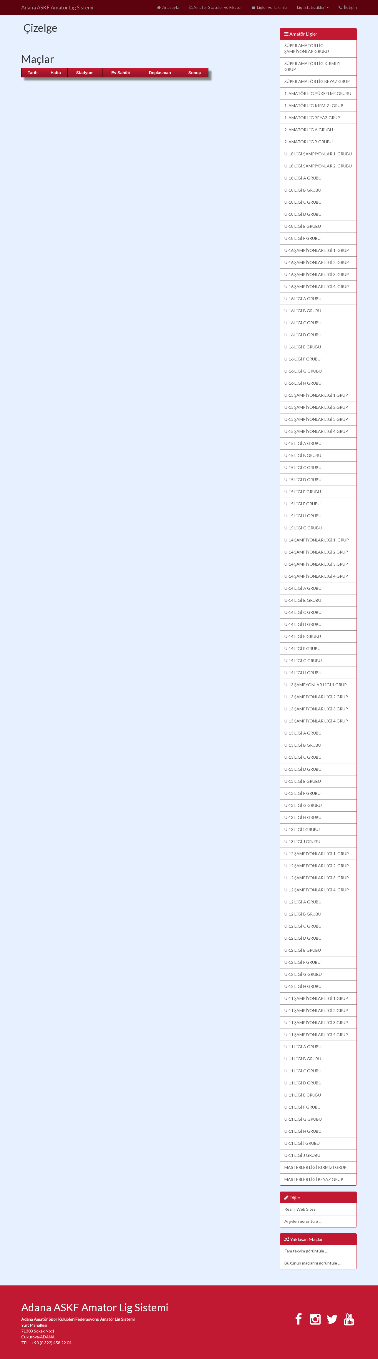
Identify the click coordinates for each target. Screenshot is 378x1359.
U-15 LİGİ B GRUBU (302, 455)
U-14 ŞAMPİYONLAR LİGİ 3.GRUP (316, 563)
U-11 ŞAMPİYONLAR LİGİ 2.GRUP (316, 1010)
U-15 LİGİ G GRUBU (303, 527)
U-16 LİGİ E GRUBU (302, 346)
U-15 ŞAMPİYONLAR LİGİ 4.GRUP (316, 431)
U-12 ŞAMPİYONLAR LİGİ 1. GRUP (316, 853)
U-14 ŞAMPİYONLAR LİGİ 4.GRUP (316, 576)
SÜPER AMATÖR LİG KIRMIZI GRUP (312, 66)
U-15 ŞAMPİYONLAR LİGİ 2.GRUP (316, 407)
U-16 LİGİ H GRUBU (302, 383)
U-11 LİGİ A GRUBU (302, 1046)
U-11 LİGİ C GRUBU (302, 1070)
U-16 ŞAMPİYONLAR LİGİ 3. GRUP (316, 274)
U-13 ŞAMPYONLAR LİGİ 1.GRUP (315, 684)
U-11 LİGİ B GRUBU (302, 1058)
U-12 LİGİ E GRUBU (302, 950)
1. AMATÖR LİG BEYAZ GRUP (312, 117)
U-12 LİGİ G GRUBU (303, 974)
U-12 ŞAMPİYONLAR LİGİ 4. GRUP (316, 889)
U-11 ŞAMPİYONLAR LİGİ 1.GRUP (316, 998)
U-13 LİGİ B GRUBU (302, 744)
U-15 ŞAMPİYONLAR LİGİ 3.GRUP (316, 419)
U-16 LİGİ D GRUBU (302, 334)
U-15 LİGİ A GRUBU (302, 443)
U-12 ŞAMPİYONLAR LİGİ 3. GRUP (316, 877)
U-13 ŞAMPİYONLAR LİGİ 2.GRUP (316, 696)
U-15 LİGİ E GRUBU (302, 491)
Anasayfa (167, 7)
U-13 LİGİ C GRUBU (302, 757)
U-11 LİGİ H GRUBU (302, 1131)
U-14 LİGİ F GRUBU (302, 648)
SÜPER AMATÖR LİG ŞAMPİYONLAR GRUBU (306, 48)
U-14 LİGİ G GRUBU (303, 660)
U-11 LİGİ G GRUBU (303, 1119)
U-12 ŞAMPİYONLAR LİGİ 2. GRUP (316, 865)
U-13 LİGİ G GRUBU (303, 805)
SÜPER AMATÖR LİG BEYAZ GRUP (317, 81)
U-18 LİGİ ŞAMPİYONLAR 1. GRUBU (318, 153)
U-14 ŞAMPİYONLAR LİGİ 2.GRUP (316, 551)
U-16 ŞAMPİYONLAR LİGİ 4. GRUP (316, 286)
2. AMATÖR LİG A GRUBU (308, 129)
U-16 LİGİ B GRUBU (302, 310)
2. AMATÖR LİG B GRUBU (308, 141)
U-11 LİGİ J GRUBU (302, 1155)
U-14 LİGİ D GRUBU (302, 624)
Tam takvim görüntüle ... (306, 1250)
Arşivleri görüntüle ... (302, 1221)
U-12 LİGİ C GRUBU (302, 925)
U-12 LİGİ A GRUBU (302, 901)
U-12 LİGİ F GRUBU (302, 962)
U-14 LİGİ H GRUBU (302, 672)
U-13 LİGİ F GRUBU (302, 793)
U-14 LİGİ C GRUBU (302, 612)
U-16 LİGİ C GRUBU (302, 322)
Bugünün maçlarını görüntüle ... (312, 1262)
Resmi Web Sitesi (300, 1209)
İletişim (347, 7)
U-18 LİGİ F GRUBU (302, 238)
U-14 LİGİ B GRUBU (302, 600)
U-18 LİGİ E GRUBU (302, 226)
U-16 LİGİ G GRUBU (303, 370)
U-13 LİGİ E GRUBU (302, 781)
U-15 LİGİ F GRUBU (302, 503)
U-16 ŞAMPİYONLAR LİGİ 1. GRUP (316, 250)
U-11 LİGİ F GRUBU (302, 1106)
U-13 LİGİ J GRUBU (302, 841)
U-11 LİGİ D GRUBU (302, 1082)
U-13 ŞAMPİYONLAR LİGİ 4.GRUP (316, 720)
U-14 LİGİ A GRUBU (302, 588)
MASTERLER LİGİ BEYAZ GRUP (313, 1179)
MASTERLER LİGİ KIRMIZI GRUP (315, 1167)
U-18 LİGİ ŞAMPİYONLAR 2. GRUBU (318, 165)
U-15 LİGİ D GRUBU (302, 479)
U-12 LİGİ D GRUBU (302, 938)
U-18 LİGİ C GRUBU (302, 202)
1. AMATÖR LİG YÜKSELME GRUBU (318, 93)
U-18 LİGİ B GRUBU (302, 189)
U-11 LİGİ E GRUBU (302, 1094)
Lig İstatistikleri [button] (313, 7)
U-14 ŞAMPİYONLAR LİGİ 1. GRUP (316, 539)
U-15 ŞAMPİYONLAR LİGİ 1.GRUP (316, 395)
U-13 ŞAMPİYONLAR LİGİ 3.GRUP (316, 708)
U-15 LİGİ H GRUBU (302, 515)
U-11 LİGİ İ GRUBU (302, 1143)
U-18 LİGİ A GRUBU (302, 177)
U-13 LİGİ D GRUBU (302, 769)
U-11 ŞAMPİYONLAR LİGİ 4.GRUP (316, 1034)
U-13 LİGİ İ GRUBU (302, 829)
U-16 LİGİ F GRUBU (302, 358)
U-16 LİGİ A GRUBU (302, 298)
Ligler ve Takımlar (269, 7)
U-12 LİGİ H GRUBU (302, 986)
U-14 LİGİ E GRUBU (302, 636)
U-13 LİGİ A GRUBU (302, 732)
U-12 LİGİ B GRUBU (302, 913)
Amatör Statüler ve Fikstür (215, 7)
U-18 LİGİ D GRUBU (302, 214)
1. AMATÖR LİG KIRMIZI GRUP (314, 105)
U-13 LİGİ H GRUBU (302, 817)
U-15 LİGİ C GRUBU (302, 467)
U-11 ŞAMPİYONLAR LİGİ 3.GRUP (316, 1022)
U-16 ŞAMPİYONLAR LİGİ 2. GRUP (316, 262)
